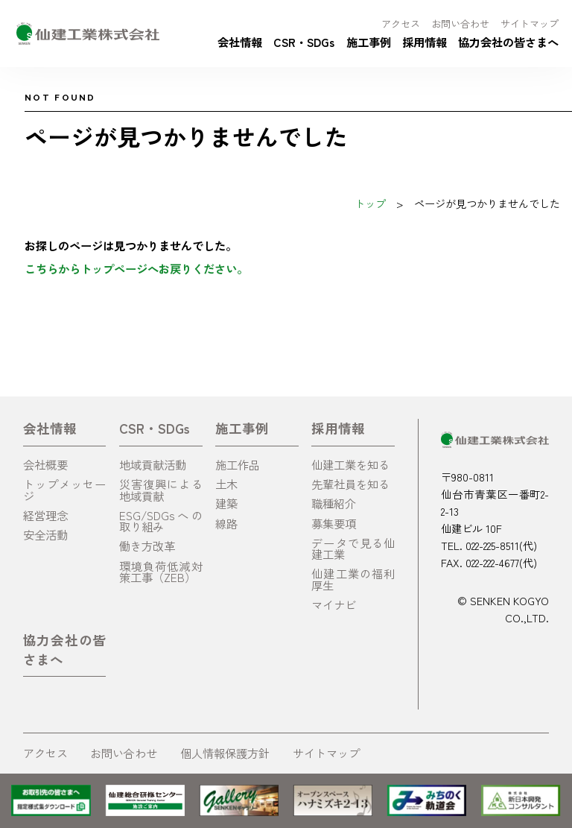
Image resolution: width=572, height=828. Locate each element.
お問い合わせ (460, 23)
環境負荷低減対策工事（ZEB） (161, 571)
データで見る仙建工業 (353, 548)
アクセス (400, 23)
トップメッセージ (65, 489)
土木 (226, 483)
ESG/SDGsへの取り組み (161, 520)
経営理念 (45, 515)
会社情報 (239, 42)
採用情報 (424, 42)
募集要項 (333, 523)
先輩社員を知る (350, 483)
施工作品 (237, 464)
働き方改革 (147, 545)
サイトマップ (529, 23)
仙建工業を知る (350, 464)
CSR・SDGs (303, 42)
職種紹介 (333, 503)
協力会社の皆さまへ (508, 42)
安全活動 (45, 534)
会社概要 (45, 464)
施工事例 (368, 42)
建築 (226, 503)
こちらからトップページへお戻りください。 (136, 268)
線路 (226, 523)
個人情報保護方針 (225, 753)
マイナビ (333, 604)
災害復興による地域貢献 (161, 489)
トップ (370, 203)
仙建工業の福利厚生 (353, 578)
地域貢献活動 (152, 464)
